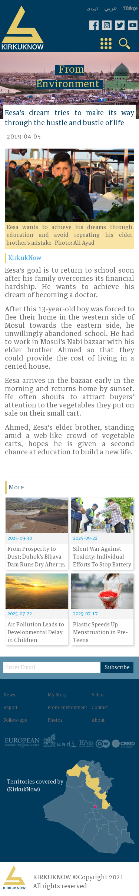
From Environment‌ (67, 708)
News (9, 695)
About (98, 720)
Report (10, 708)
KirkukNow (25, 258)
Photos (55, 720)
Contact (100, 708)
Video (98, 695)
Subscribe (117, 667)
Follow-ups (15, 720)
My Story (57, 695)
